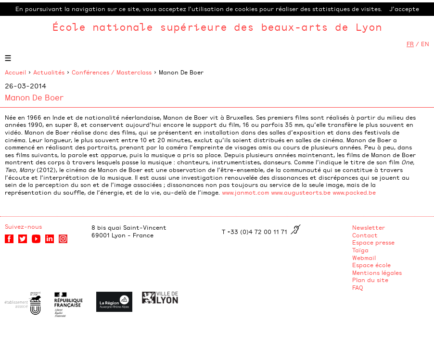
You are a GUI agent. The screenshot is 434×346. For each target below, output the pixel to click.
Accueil (15, 72)
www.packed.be (354, 192)
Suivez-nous (23, 226)
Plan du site (370, 279)
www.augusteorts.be (301, 192)
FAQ (357, 287)
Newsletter (368, 227)
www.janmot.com (245, 192)
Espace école (371, 264)
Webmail (364, 257)
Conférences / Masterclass (112, 72)
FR (410, 43)
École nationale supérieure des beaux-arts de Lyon (217, 26)
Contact (365, 235)
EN (425, 43)
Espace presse (373, 242)
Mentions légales (377, 272)
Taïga (360, 250)
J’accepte (404, 8)
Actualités (48, 72)
